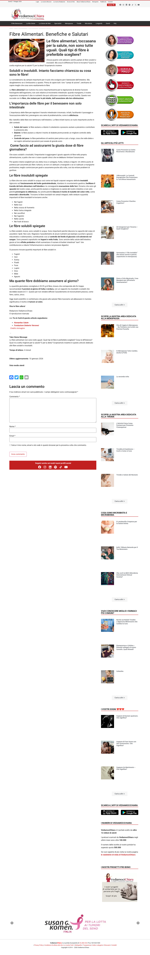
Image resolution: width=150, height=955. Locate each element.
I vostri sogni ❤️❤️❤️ (112, 709)
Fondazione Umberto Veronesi (26, 325)
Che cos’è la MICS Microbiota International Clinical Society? (127, 575)
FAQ (115, 23)
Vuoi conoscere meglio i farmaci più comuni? (119, 612)
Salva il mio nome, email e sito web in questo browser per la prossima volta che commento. (49, 445)
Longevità (99, 23)
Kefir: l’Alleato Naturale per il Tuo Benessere (127, 548)
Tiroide (79, 23)
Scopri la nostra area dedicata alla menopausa (118, 317)
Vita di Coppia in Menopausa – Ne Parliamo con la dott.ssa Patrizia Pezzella (127, 327)
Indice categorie (97, 945)
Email (12, 436)
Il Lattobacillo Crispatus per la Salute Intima (126, 523)
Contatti (114, 945)
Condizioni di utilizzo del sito (53, 945)
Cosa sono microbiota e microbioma (114, 514)
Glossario (107, 945)
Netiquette (78, 945)
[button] (120, 305)
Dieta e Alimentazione (20, 28)
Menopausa (69, 23)
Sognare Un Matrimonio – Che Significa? (125, 768)
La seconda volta (122, 377)
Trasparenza (87, 945)
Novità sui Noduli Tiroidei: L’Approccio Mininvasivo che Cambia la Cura (126, 622)
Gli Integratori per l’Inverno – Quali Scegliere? (127, 228)
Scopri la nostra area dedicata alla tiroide (118, 415)
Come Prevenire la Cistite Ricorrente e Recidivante (125, 151)
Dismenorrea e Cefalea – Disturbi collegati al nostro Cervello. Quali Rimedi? (126, 647)
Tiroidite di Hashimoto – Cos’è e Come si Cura (125, 450)
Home (11, 28)
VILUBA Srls (83, 943)
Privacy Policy (38, 945)
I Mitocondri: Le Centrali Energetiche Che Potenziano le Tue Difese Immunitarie (127, 177)
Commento (14, 397)
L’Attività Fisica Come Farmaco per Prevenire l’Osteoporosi (124, 425)
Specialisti (57, 23)
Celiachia (119, 671)
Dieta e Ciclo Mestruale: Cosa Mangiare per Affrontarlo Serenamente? (127, 280)
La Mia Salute (30, 23)
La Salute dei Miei (45, 23)
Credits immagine (17, 328)
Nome (12, 426)
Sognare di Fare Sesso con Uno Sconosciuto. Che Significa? (126, 744)
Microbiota (88, 23)
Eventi (108, 23)
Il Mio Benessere (16, 23)
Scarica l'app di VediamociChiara (119, 125)
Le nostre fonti (68, 945)
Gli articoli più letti (112, 143)
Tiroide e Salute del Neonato (127, 475)
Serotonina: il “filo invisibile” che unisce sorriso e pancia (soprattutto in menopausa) (127, 255)
